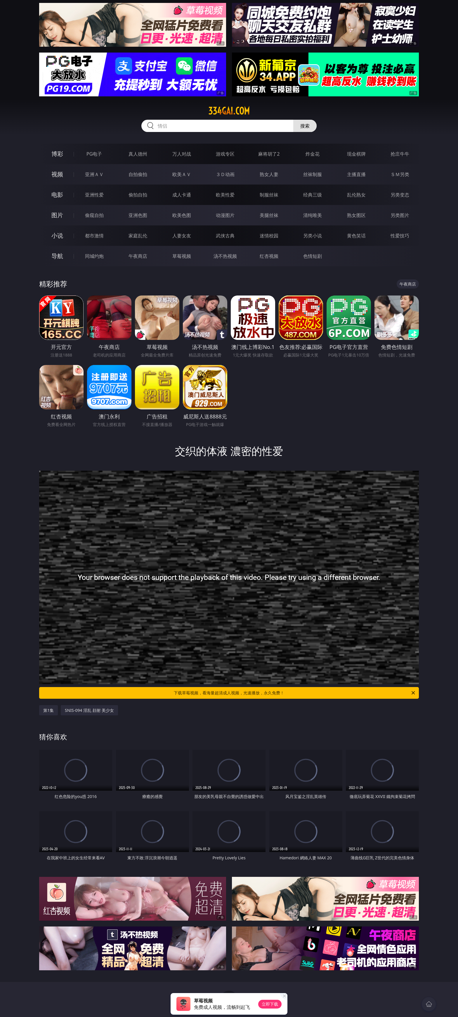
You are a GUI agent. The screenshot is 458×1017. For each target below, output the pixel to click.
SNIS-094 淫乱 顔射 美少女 (89, 710)
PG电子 (94, 154)
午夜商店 (138, 256)
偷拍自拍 (138, 195)
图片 (57, 215)
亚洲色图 (138, 215)
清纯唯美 (312, 215)
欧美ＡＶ (181, 174)
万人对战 (181, 154)
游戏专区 (225, 154)
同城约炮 (94, 256)
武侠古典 (225, 235)
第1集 (48, 710)
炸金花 (313, 154)
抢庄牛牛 (400, 154)
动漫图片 (225, 215)
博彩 (57, 154)
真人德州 (138, 154)
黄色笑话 (356, 235)
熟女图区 (356, 215)
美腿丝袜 (269, 215)
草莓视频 (181, 256)
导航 (57, 256)
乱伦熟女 (356, 195)
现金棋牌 (356, 154)
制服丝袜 (269, 195)
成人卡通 (181, 195)
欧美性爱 (225, 195)
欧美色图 (181, 215)
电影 (57, 195)
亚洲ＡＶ (94, 174)
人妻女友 (181, 235)
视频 (57, 174)
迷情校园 (269, 235)
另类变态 (400, 195)
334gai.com (229, 111)
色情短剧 (312, 256)
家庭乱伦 (138, 235)
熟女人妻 (269, 174)
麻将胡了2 (269, 154)
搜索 (305, 126)
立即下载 (270, 1004)
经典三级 (312, 195)
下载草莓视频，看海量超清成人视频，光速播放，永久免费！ (295, 692)
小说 (57, 235)
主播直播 (356, 174)
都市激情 (94, 235)
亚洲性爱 (94, 195)
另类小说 (312, 235)
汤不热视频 (225, 256)
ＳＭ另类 (400, 174)
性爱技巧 (400, 235)
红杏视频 (269, 256)
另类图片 (400, 215)
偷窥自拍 (94, 215)
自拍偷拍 (138, 174)
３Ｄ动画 (225, 174)
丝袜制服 (312, 174)
